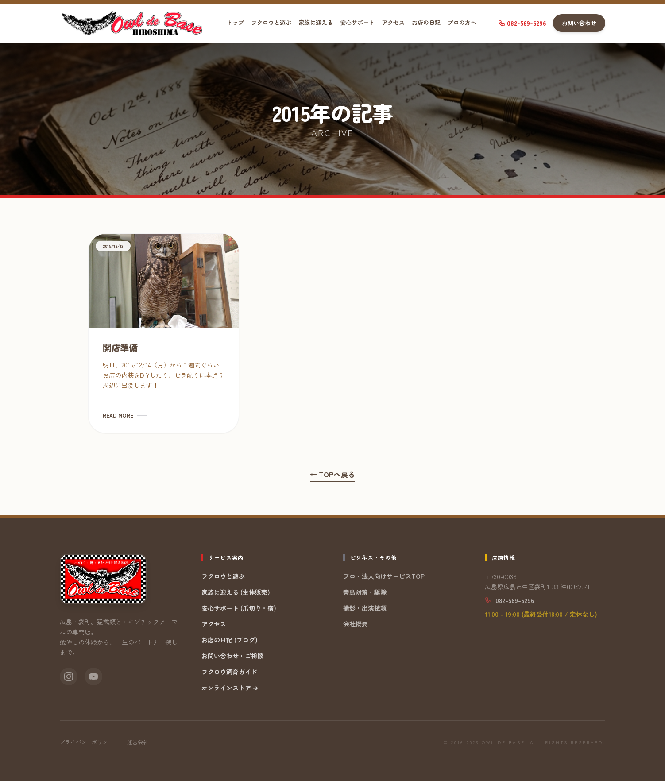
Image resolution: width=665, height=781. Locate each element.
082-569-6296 (522, 23)
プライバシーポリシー (86, 742)
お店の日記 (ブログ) (229, 639)
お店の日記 (426, 22)
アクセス (393, 22)
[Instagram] (68, 676)
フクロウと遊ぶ (271, 22)
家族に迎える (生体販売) (235, 592)
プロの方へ (462, 22)
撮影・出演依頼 (365, 607)
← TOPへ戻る (332, 474)
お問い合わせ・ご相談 (232, 655)
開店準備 (120, 347)
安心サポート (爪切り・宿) (238, 607)
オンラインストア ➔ (229, 687)
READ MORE (125, 415)
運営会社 (137, 742)
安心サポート (357, 22)
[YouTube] (93, 676)
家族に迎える (315, 22)
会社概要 (355, 623)
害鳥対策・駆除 (365, 592)
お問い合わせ (579, 23)
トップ (235, 22)
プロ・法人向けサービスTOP (384, 576)
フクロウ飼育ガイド (229, 671)
